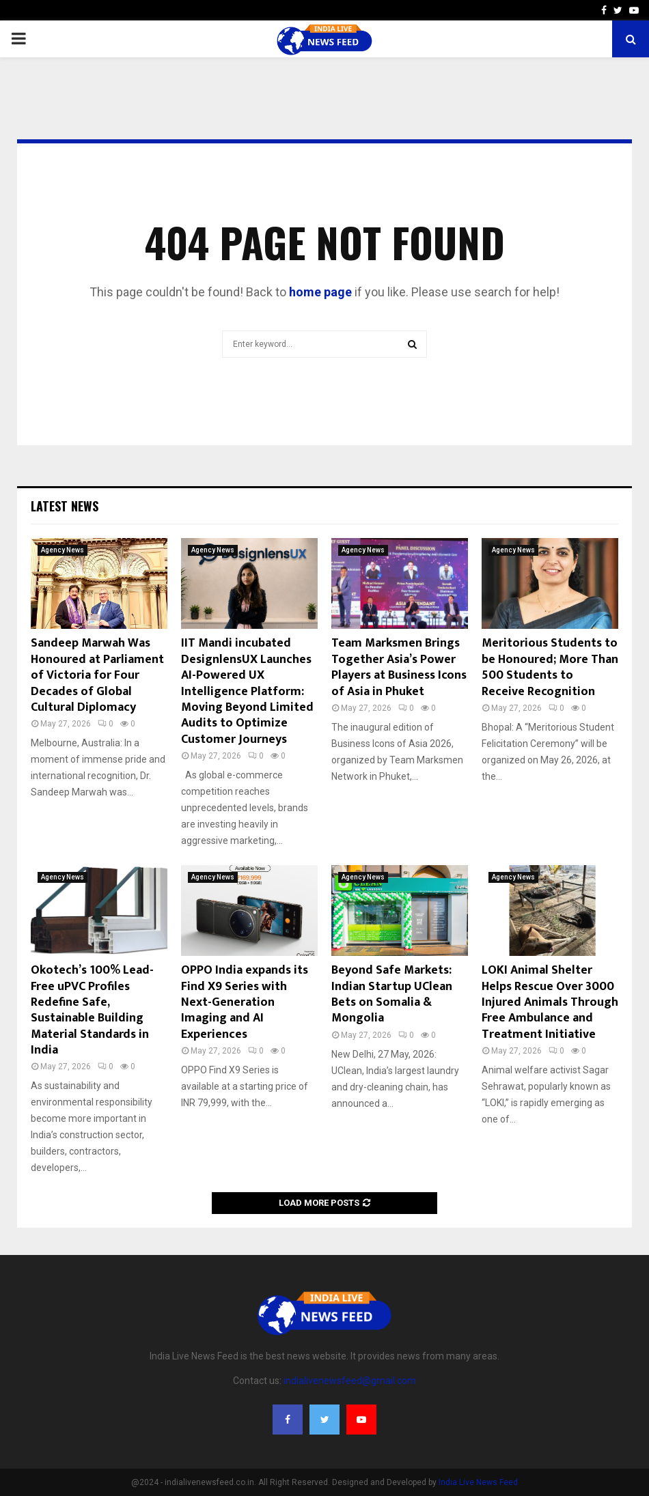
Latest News (64, 506)
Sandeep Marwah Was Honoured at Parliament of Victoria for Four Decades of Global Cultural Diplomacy (97, 675)
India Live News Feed (478, 1482)
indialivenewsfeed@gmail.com (350, 1380)
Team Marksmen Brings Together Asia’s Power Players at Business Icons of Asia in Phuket (399, 667)
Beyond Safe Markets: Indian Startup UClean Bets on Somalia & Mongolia (391, 994)
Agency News (62, 550)
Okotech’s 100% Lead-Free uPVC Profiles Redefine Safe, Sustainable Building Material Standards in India (92, 1010)
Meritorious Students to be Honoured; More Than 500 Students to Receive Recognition (550, 667)
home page (320, 292)
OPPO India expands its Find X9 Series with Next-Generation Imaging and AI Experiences (244, 1002)
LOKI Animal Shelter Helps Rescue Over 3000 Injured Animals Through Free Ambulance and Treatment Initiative (550, 1002)
